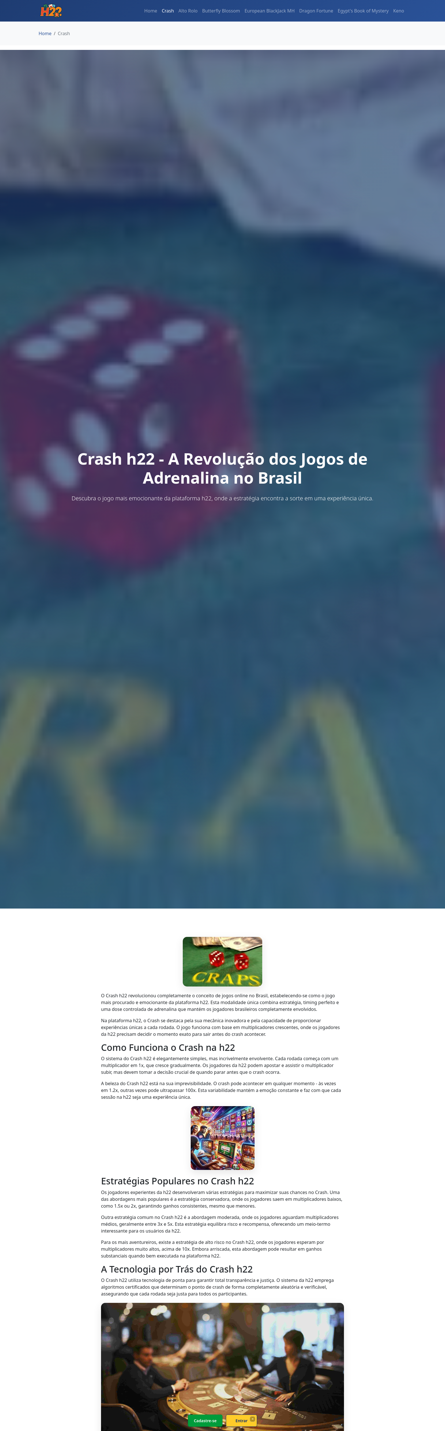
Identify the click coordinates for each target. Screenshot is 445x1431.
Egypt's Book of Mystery (363, 11)
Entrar (242, 1420)
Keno (398, 11)
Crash (168, 11)
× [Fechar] (252, 1418)
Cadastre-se (205, 1420)
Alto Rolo (188, 11)
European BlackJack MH (270, 11)
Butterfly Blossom (221, 11)
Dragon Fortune (316, 11)
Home (150, 11)
